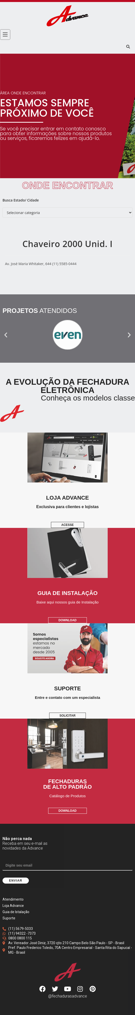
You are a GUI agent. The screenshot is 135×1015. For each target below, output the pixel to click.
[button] (6, 335)
